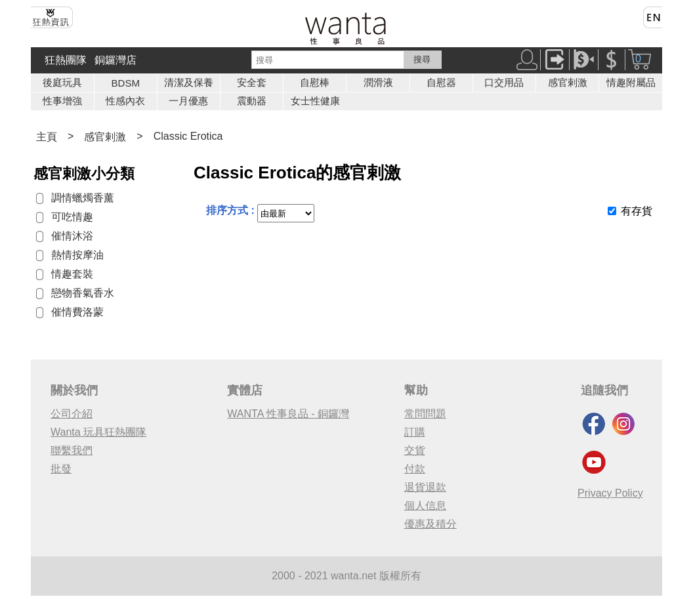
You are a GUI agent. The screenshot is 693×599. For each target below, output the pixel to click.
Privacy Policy (610, 493)
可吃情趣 (72, 216)
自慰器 (441, 82)
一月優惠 (188, 100)
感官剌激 (567, 82)
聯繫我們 (72, 450)
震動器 (251, 100)
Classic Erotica (188, 136)
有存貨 (636, 211)
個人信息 (425, 505)
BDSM (126, 83)
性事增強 (62, 100)
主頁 (46, 136)
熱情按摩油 (77, 254)
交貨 (414, 450)
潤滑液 (378, 82)
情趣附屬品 (631, 82)
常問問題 (425, 413)
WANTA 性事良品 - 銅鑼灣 (288, 413)
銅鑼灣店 (115, 60)
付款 (414, 468)
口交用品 (504, 82)
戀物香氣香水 (82, 293)
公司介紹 (72, 413)
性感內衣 (125, 100)
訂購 (414, 432)
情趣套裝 (72, 273)
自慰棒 (314, 82)
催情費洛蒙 (77, 312)
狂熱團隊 (66, 60)
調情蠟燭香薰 (82, 197)
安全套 (251, 82)
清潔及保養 (188, 82)
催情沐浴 (72, 235)
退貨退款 (425, 487)
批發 (61, 468)
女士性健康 (315, 100)
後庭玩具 (62, 82)
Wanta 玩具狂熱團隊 (98, 432)
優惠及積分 (430, 523)
